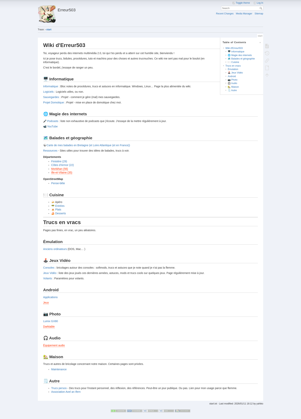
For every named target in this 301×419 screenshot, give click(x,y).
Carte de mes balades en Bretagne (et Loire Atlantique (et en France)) (88, 145)
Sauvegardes (51, 97)
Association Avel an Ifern (66, 391)
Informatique (50, 86)
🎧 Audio (232, 83)
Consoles (48, 267)
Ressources (50, 150)
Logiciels (48, 91)
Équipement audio (54, 345)
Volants (47, 278)
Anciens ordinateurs (55, 249)
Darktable (49, 326)
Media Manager (244, 13)
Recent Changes (224, 13)
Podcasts (52, 121)
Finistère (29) (59, 161)
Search (261, 8)
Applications (50, 297)
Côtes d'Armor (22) (62, 165)
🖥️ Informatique (236, 51)
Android (232, 76)
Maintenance (59, 369)
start (48, 29)
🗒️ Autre (232, 90)
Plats (58, 209)
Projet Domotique (53, 102)
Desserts (60, 213)
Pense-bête (58, 183)
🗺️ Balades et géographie (241, 58)
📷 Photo (232, 79)
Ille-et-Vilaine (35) (61, 172)
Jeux (46, 302)
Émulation (233, 69)
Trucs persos (59, 388)
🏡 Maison (233, 87)
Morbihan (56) (59, 168)
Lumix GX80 (50, 321)
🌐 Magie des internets (240, 55)
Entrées (59, 205)
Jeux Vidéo (49, 273)
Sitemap (259, 13)
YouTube (52, 126)
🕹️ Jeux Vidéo (235, 72)
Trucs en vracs (233, 65)
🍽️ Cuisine (233, 62)
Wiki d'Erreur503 (234, 48)
